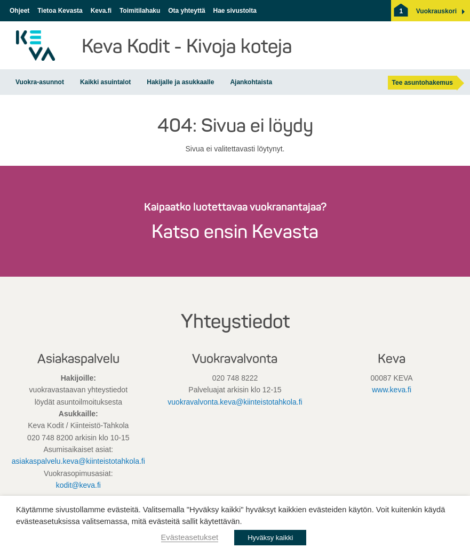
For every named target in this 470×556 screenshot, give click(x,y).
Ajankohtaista (251, 82)
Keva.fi (101, 10)
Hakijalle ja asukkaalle (180, 82)
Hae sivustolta (234, 10)
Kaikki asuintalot (105, 82)
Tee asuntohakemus (422, 82)
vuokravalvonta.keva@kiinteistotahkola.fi (235, 402)
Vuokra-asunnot (39, 82)
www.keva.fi (391, 389)
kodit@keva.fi (78, 485)
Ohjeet (19, 10)
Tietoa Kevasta (60, 10)
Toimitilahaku (140, 10)
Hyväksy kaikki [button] (270, 538)
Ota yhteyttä (186, 10)
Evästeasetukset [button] (190, 537)
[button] (436, 11)
